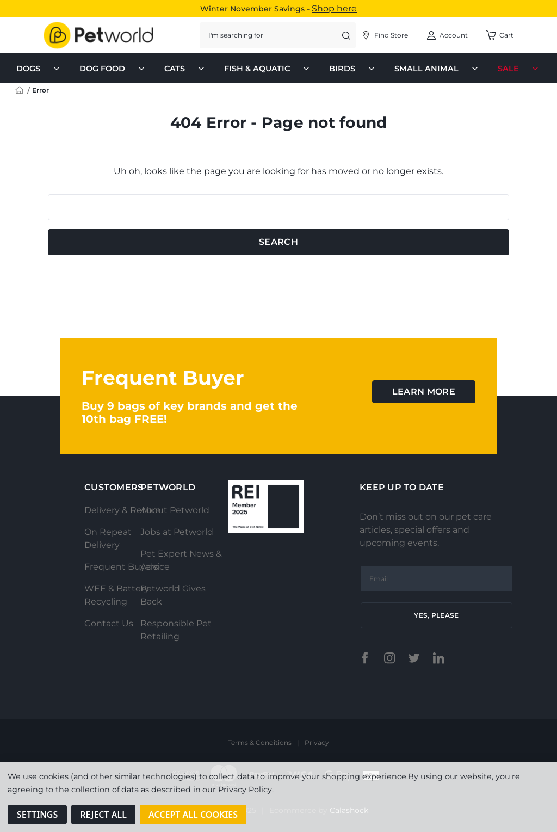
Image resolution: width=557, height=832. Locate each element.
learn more (423, 391)
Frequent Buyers (121, 567)
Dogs (39, 68)
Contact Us (108, 623)
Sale (519, 68)
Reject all (103, 815)
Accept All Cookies (193, 815)
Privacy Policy (244, 789)
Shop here (334, 8)
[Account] (384, 35)
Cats (185, 68)
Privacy (317, 742)
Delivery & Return (122, 510)
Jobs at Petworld (176, 532)
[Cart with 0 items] (499, 35)
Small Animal (437, 68)
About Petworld (174, 510)
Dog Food (113, 68)
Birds (353, 68)
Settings (37, 815)
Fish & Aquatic (268, 68)
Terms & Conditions (260, 742)
